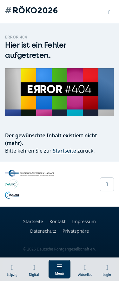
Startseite (64, 150)
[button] (109, 11)
